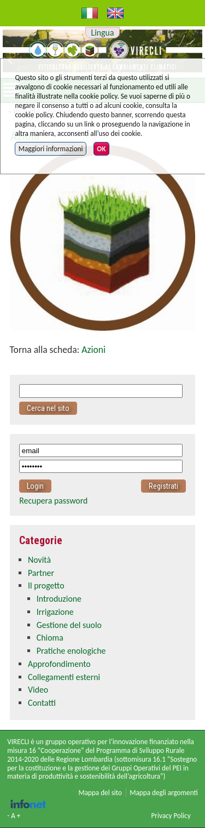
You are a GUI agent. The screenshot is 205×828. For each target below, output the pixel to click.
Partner (41, 573)
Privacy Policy (170, 815)
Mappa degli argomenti (164, 792)
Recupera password (53, 500)
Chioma (50, 637)
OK (101, 148)
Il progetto (46, 585)
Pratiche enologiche (71, 651)
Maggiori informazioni (51, 148)
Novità (39, 560)
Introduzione (59, 598)
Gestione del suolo (69, 625)
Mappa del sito (100, 792)
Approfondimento (59, 664)
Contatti (42, 703)
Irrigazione (55, 612)
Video (38, 689)
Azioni (93, 350)
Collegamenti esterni (64, 677)
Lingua (102, 32)
